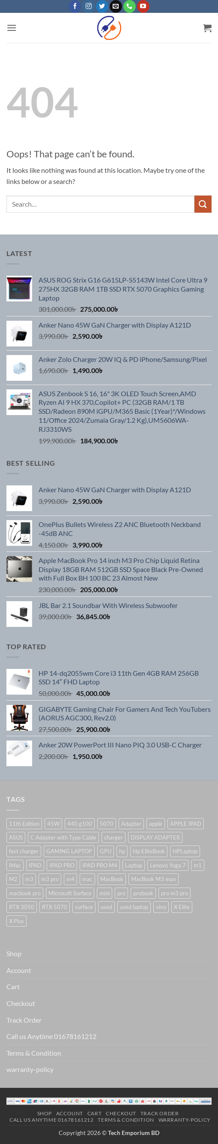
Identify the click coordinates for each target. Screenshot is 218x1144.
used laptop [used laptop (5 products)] (134, 906)
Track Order (24, 1020)
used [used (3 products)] (106, 906)
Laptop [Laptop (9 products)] (133, 865)
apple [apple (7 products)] (155, 823)
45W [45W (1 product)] (53, 823)
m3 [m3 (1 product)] (29, 879)
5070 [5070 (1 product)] (106, 823)
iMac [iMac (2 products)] (15, 865)
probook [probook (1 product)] (143, 893)
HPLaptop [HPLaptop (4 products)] (185, 851)
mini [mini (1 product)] (104, 893)
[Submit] (203, 204)
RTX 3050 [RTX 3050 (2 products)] (21, 906)
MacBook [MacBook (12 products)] (111, 879)
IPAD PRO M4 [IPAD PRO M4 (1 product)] (99, 865)
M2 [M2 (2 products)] (13, 879)
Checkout (20, 1003)
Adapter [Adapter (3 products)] (131, 823)
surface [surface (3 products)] (84, 906)
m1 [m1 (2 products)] (198, 865)
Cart (13, 986)
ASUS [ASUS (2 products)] (16, 837)
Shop (13, 953)
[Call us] (129, 6)
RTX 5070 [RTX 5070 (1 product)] (54, 906)
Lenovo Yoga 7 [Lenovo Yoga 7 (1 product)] (168, 865)
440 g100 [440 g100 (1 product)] (79, 823)
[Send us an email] (116, 6)
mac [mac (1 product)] (87, 879)
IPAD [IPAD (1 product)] (35, 865)
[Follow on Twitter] (102, 6)
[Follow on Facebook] (75, 6)
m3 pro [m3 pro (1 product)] (50, 879)
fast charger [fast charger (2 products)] (24, 851)
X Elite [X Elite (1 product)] (182, 906)
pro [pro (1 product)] (121, 893)
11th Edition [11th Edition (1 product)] (24, 823)
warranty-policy (30, 1069)
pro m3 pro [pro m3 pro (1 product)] (174, 893)
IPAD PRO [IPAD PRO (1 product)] (62, 865)
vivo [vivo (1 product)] (161, 906)
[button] (11, 27)
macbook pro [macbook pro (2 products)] (25, 893)
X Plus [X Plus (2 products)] (16, 921)
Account (18, 970)
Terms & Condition (33, 1053)
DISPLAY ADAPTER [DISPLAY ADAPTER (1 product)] (155, 837)
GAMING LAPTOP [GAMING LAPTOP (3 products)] (69, 851)
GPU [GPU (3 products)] (105, 851)
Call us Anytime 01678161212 (51, 1036)
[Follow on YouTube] (143, 6)
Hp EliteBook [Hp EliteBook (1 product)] (149, 851)
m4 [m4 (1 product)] (70, 879)
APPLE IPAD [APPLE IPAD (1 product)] (185, 823)
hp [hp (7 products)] (122, 851)
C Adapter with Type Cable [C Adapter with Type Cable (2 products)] (63, 837)
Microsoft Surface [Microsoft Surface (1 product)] (70, 893)
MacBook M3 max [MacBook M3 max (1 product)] (153, 879)
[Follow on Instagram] (88, 6)
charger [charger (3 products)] (113, 837)
